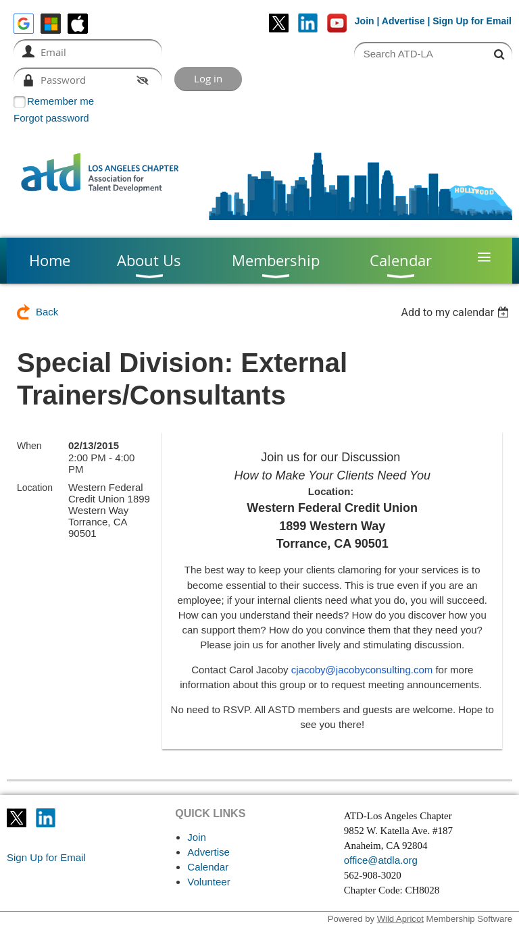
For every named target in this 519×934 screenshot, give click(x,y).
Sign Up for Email (46, 857)
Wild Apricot (400, 919)
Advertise (403, 21)
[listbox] (456, 312)
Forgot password (51, 118)
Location (35, 487)
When (29, 445)
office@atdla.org (381, 860)
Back (47, 311)
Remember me (60, 101)
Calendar (207, 867)
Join (364, 21)
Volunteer (208, 881)
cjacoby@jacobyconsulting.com (362, 669)
